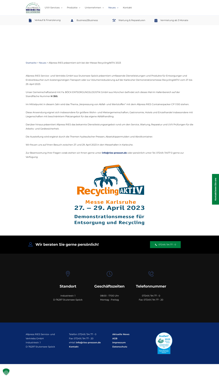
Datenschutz (119, 346)
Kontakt (127, 7)
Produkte (72, 7)
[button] (165, 244)
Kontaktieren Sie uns (215, 189)
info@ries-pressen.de (114, 153)
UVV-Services (52, 7)
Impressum (119, 342)
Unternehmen (93, 7)
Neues (112, 7)
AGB (114, 338)
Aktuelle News (120, 334)
